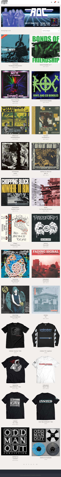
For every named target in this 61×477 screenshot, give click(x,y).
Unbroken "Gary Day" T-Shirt (15, 351)
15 (36, 464)
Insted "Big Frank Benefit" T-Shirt (46, 421)
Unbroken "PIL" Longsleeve (46, 351)
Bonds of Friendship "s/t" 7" (46, 64)
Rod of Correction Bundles (46, 100)
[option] (30, 17)
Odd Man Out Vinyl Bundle (45, 457)
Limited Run (38, 475)
